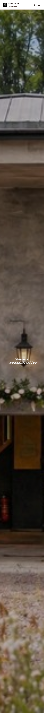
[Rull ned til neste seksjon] (22, 709)
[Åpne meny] (39, 5)
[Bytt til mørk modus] (35, 5)
